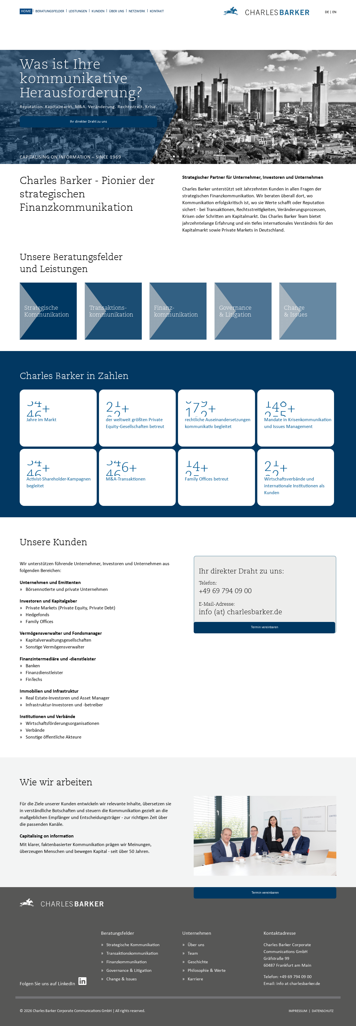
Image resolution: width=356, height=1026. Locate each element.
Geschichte (198, 962)
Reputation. (32, 107)
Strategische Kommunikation (132, 945)
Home (26, 11)
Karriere (195, 979)
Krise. (151, 107)
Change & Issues (121, 979)
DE (327, 12)
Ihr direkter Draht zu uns (88, 121)
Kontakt (157, 11)
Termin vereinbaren (264, 627)
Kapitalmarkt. (59, 107)
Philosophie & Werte (207, 970)
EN (334, 12)
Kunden (98, 11)
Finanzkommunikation (126, 962)
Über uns (116, 11)
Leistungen (78, 11)
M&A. (81, 107)
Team (193, 953)
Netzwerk (137, 11)
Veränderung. (102, 107)
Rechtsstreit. (131, 107)
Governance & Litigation (128, 970)
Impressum (298, 1011)
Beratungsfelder (49, 11)
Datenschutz (322, 1011)
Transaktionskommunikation (132, 953)
